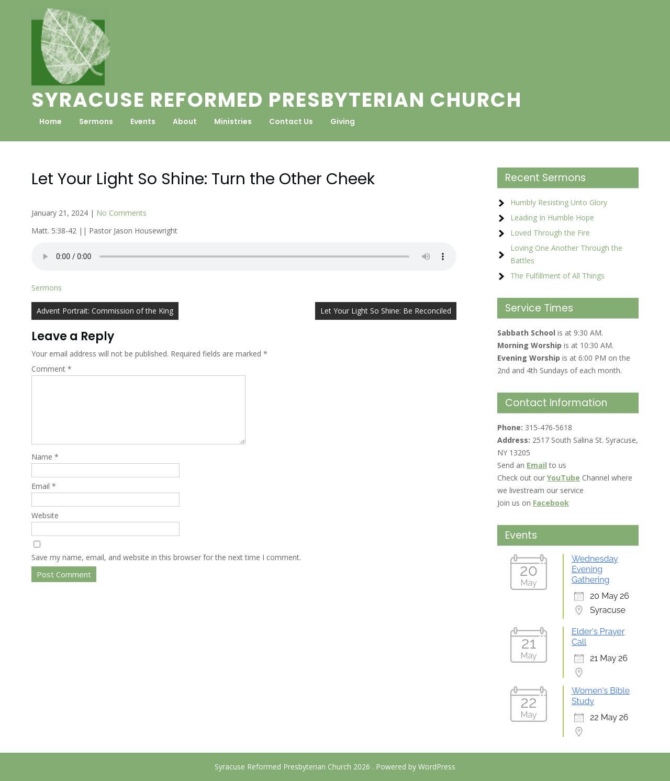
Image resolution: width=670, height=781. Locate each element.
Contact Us (291, 121)
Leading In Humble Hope (552, 217)
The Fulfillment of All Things (557, 276)
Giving (342, 121)
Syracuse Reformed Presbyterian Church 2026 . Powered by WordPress (335, 767)
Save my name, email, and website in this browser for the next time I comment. (166, 570)
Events (142, 121)
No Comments (121, 213)
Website (45, 528)
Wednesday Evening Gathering (595, 569)
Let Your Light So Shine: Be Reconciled (385, 311)
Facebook (551, 503)
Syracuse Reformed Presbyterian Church (276, 100)
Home (50, 121)
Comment (51, 369)
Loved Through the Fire (550, 233)
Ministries (233, 121)
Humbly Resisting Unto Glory (558, 202)
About (185, 121)
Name (45, 469)
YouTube (563, 478)
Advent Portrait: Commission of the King (105, 311)
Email (43, 499)
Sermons (96, 121)
